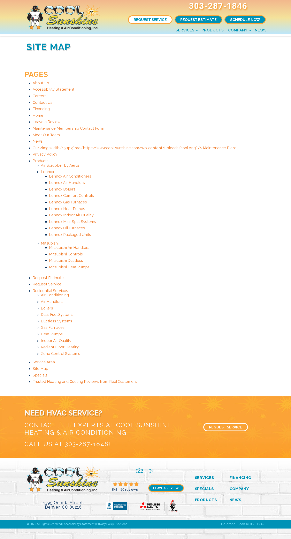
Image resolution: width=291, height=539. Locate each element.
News (261, 30)
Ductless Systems (56, 321)
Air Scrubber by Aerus (60, 165)
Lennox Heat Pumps (67, 209)
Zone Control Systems (60, 353)
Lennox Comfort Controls (71, 195)
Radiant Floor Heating (60, 347)
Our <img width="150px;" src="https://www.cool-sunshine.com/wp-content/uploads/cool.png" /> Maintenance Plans (135, 148)
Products (213, 30)
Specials (40, 375)
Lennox (47, 172)
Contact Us (42, 102)
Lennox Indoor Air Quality (71, 215)
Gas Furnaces (52, 327)
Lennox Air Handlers (67, 182)
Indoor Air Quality (56, 340)
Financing (41, 109)
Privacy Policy (45, 154)
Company (238, 30)
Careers (39, 96)
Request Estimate (48, 278)
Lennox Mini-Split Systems (72, 221)
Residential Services (50, 291)
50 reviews (129, 490)
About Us (41, 83)
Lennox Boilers (62, 189)
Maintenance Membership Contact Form (68, 128)
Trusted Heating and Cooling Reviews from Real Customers (85, 381)
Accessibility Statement (53, 89)
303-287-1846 (218, 6)
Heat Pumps (52, 334)
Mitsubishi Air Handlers (69, 247)
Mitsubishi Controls (66, 254)
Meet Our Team (46, 135)
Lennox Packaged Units (70, 234)
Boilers (47, 308)
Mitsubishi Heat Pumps (69, 267)
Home (38, 115)
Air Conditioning (55, 295)
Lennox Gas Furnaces (68, 202)
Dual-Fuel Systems (57, 314)
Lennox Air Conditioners (70, 176)
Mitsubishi (50, 243)
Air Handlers (52, 301)
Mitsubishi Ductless (66, 260)
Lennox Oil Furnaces (67, 228)
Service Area (44, 362)
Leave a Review (47, 122)
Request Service (47, 284)
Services (185, 30)
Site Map (40, 368)
